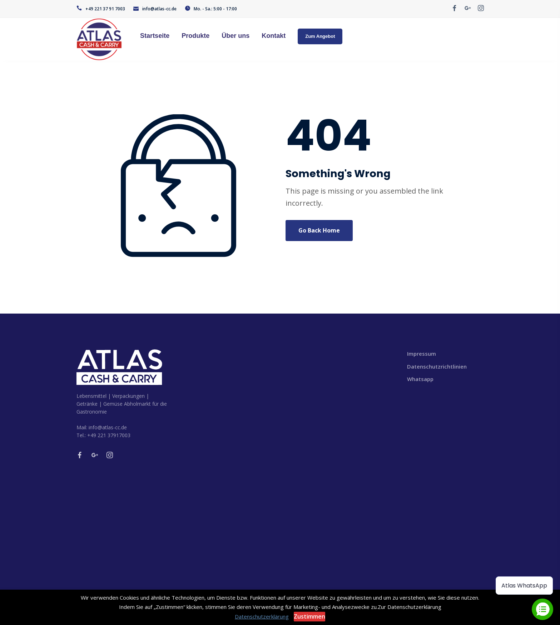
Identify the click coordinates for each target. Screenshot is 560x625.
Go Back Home (319, 230)
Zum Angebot (320, 36)
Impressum (421, 353)
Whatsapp (420, 378)
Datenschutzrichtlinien (437, 366)
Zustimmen (309, 616)
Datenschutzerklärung (262, 616)
